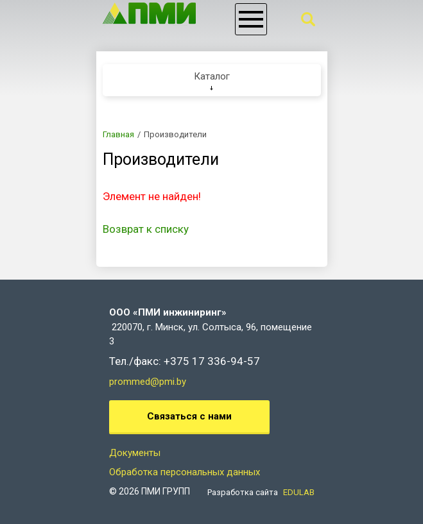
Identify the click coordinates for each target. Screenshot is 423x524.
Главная (118, 134)
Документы (134, 453)
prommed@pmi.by (147, 381)
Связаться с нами (189, 416)
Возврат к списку (146, 229)
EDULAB (299, 492)
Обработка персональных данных (184, 472)
